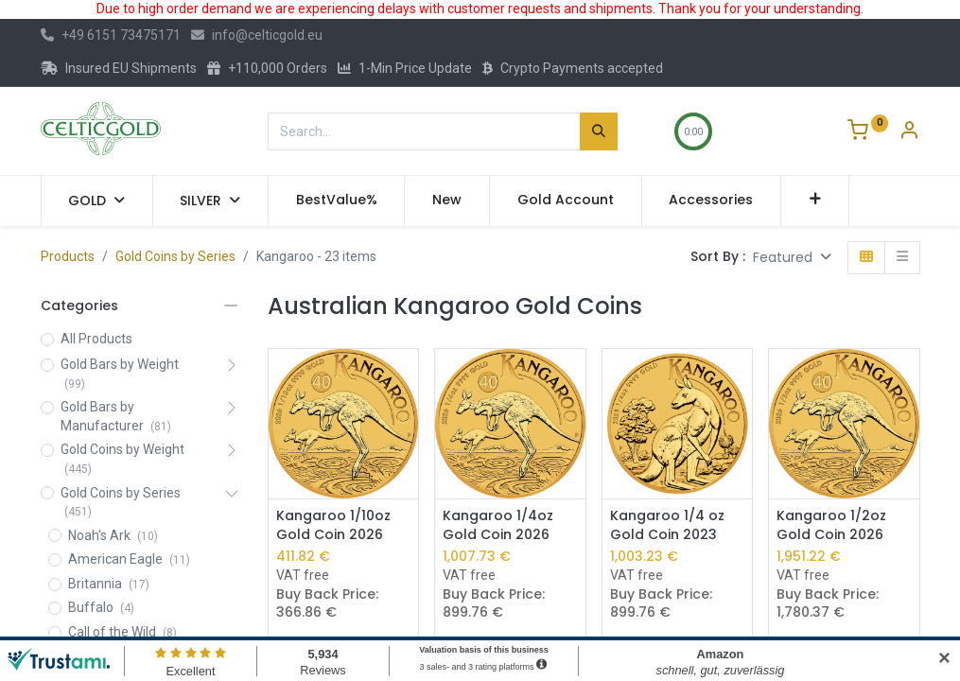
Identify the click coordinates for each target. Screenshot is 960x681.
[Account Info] (909, 132)
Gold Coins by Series (175, 256)
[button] (814, 200)
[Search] (599, 131)
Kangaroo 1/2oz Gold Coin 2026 (831, 525)
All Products (96, 338)
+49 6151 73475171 (111, 35)
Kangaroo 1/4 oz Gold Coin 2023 (667, 525)
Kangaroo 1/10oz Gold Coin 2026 (333, 525)
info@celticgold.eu (257, 35)
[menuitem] (337, 200)
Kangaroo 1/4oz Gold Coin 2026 (498, 525)
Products (68, 256)
